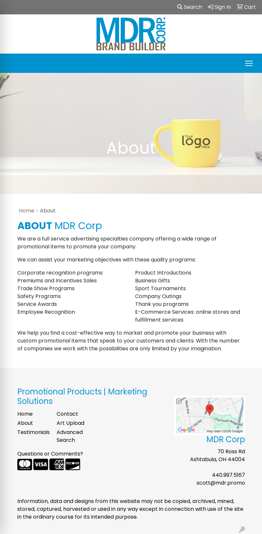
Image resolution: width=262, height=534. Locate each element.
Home (26, 210)
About (25, 423)
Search (189, 7)
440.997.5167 (228, 475)
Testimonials (33, 432)
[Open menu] (248, 63)
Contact (67, 414)
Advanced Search (70, 436)
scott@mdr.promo (221, 483)
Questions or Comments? (50, 454)
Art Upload (70, 423)
